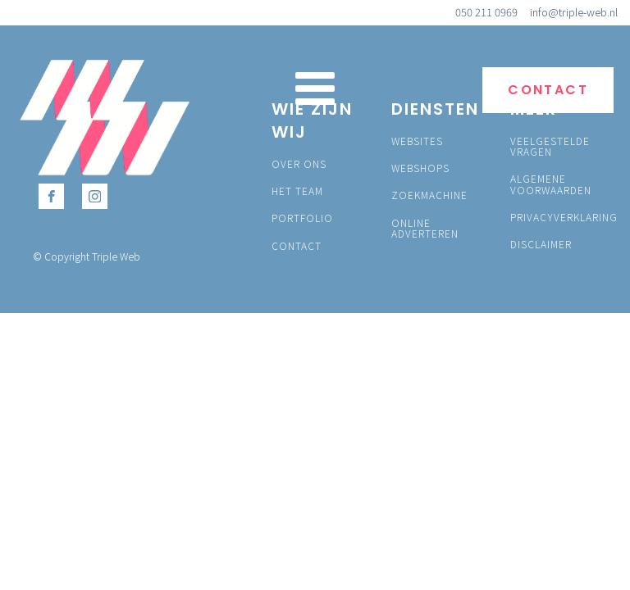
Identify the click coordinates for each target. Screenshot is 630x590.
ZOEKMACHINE (429, 194)
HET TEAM (297, 190)
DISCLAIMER (541, 243)
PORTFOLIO (302, 217)
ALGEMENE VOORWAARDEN (550, 183)
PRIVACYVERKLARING (564, 216)
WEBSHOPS (420, 167)
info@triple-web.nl (574, 12)
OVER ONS (299, 163)
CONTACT (548, 89)
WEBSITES (417, 140)
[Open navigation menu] (315, 90)
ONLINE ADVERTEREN (425, 227)
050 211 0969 (486, 12)
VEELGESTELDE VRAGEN (550, 146)
